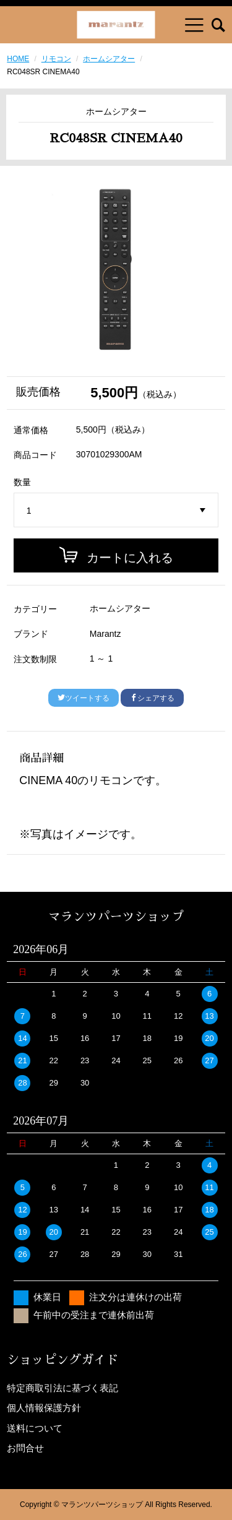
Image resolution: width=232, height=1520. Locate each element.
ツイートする (84, 698)
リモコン (56, 58)
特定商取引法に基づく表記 (62, 1388)
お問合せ (25, 1448)
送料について (34, 1428)
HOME (18, 58)
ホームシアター (109, 58)
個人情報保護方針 (44, 1407)
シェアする (152, 698)
